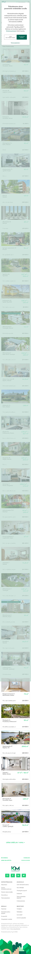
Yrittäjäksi (19, 909)
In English (27, 857)
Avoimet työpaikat (21, 917)
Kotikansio (19, 893)
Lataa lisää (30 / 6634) (14, 842)
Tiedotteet (3, 909)
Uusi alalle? (19, 914)
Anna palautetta (6, 860)
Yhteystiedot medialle (6, 919)
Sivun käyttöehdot (15, 929)
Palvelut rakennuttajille (7, 892)
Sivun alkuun (25, 860)
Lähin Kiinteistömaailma (23, 884)
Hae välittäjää (20, 887)
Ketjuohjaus (4, 884)
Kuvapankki (4, 916)
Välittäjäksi (19, 911)
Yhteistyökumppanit (22, 890)
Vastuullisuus (4, 895)
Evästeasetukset (21, 901)
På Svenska (4, 857)
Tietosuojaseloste (5, 898)
